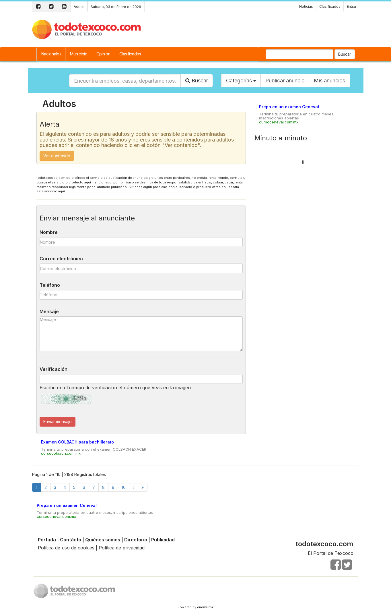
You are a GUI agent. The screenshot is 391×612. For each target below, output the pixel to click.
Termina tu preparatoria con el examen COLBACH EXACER (93, 449)
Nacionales (51, 53)
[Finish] (142, 487)
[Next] (133, 487)
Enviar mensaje (57, 421)
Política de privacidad (122, 548)
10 (124, 487)
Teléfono (50, 285)
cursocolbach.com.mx (61, 453)
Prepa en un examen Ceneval (289, 106)
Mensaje (49, 311)
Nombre (49, 232)
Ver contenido (56, 155)
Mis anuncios (329, 81)
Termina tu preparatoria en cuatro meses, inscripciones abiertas (296, 116)
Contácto (70, 540)
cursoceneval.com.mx (278, 122)
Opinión (103, 53)
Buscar (344, 54)
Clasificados (130, 53)
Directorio (135, 540)
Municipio (78, 53)
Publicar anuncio (285, 81)
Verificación (53, 369)
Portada (47, 540)
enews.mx (205, 607)
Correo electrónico (61, 259)
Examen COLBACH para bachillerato (77, 441)
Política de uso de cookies (66, 548)
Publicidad (163, 540)
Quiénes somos (102, 540)
